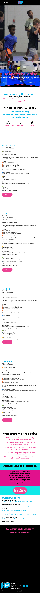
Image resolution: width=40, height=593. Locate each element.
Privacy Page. (19, 591)
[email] (6, 3)
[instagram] (4, 3)
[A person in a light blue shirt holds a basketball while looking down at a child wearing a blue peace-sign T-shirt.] (10, 546)
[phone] (7, 3)
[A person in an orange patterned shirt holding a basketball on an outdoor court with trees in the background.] (30, 566)
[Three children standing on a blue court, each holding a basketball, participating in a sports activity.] (30, 546)
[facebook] (2, 3)
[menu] (37, 2)
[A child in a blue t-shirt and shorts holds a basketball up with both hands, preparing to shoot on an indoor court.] (10, 566)
